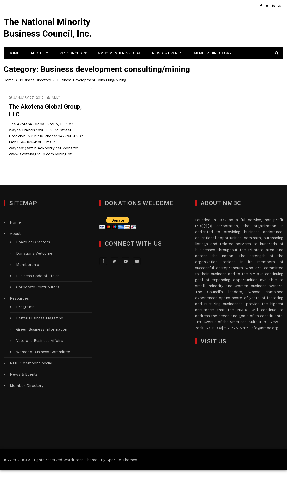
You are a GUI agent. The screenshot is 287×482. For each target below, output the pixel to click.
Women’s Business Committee (43, 363)
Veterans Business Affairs (39, 352)
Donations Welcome (34, 265)
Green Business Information (41, 341)
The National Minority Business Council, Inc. (47, 34)
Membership (27, 276)
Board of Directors (33, 253)
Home (14, 64)
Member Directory (213, 64)
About (37, 64)
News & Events (167, 64)
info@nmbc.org (264, 339)
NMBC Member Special (119, 64)
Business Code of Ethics (37, 287)
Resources (70, 64)
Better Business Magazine (39, 329)
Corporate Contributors (37, 298)
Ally (56, 109)
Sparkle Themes (122, 471)
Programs (25, 318)
